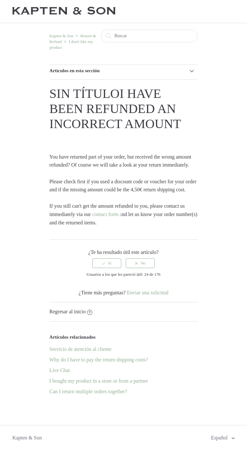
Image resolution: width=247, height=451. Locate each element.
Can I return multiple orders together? (88, 391)
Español (220, 437)
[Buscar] (149, 36)
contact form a (107, 214)
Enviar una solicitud (148, 292)
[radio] (106, 263)
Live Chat (60, 370)
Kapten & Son (61, 35)
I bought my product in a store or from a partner (99, 381)
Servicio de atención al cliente (81, 349)
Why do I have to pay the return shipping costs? (99, 359)
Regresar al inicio (71, 311)
